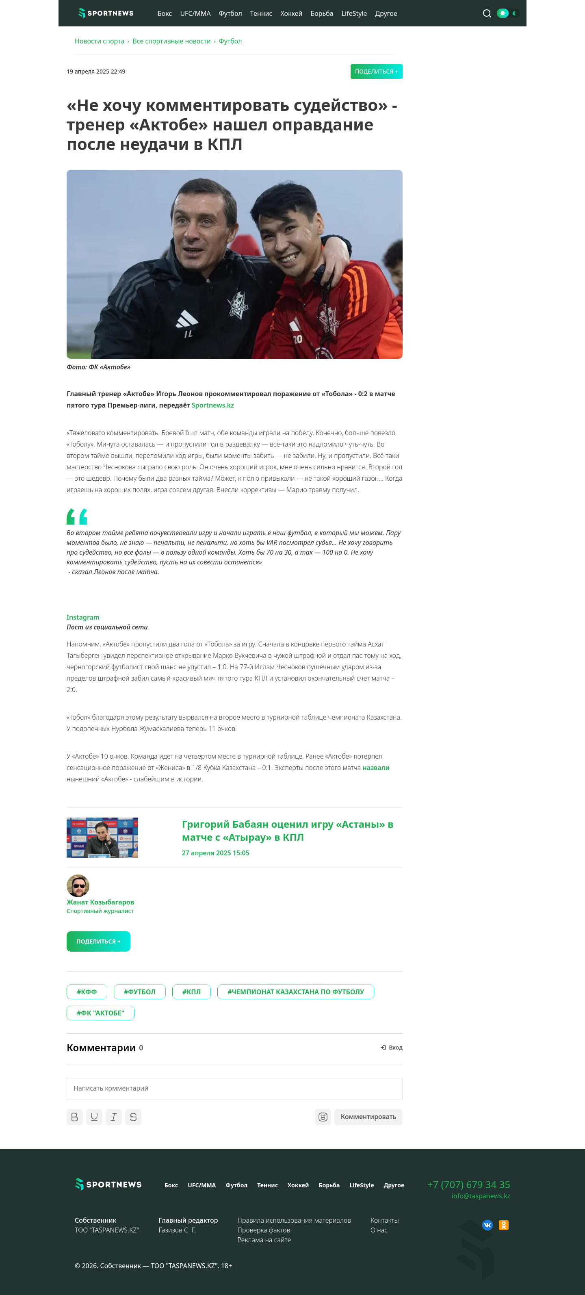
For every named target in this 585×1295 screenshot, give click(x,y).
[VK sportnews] (487, 1225)
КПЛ (193, 991)
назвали (376, 767)
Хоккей (291, 13)
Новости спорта (99, 41)
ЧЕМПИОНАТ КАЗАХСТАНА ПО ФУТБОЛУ (298, 991)
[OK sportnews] (503, 1225)
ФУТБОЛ (142, 991)
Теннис (261, 13)
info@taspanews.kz (481, 1195)
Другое (386, 13)
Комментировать (368, 1117)
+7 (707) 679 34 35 (468, 1184)
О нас (379, 1230)
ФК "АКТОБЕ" (102, 1013)
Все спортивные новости (171, 41)
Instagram (83, 617)
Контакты (384, 1220)
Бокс (165, 13)
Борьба (321, 13)
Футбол (230, 13)
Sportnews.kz (213, 405)
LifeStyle (354, 13)
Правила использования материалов (294, 1220)
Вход (396, 1047)
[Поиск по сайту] (487, 13)
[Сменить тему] (508, 13)
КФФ (89, 991)
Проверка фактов (264, 1230)
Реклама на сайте (264, 1239)
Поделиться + (376, 71)
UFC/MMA (195, 13)
